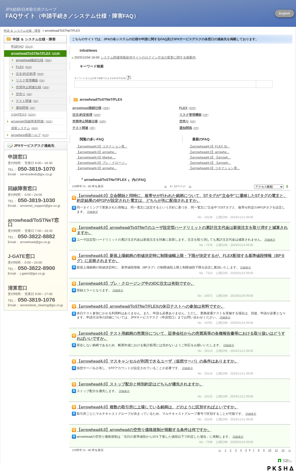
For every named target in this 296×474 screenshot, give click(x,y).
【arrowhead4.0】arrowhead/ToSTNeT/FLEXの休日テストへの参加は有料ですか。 (151, 306)
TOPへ (287, 460)
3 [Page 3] (236, 450)
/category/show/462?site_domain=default (7, 128)
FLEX (24, 67)
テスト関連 (27, 101)
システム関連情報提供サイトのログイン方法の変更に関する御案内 (148, 57)
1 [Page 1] (225, 450)
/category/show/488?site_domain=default (7, 53)
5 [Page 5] (246, 450)
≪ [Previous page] (219, 450)
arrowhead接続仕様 (34, 60)
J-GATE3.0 (23, 114)
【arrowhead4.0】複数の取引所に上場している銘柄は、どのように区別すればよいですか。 (157, 407)
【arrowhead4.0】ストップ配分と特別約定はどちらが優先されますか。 (140, 384)
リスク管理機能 (30, 80)
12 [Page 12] (283, 450)
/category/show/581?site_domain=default (7, 115)
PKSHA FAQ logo (280, 468)
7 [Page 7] (253, 450)
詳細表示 (92, 211)
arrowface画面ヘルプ (30, 135)
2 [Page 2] (230, 450)
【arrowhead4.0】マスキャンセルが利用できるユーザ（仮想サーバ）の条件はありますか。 (157, 361)
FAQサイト (72, 15)
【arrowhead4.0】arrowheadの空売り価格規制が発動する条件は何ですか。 (144, 430)
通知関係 (25, 107)
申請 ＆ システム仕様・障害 (22, 30)
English (284, 13)
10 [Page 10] (269, 450)
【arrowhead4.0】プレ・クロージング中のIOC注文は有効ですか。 (136, 283)
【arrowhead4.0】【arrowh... (210, 157)
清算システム (24, 128)
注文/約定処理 (30, 74)
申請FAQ (22, 46)
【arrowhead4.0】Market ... (96, 157)
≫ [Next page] (289, 450)
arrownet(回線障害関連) (32, 121)
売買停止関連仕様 (32, 87)
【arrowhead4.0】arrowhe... (96, 152)
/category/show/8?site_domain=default (7, 47)
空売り (24, 94)
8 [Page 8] (258, 450)
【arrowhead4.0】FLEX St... (209, 146)
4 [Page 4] (241, 450)
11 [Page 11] (276, 450)
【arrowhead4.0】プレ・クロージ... (101, 163)
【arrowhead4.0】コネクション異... (101, 146)
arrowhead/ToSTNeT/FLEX (35, 53)
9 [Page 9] (264, 450)
